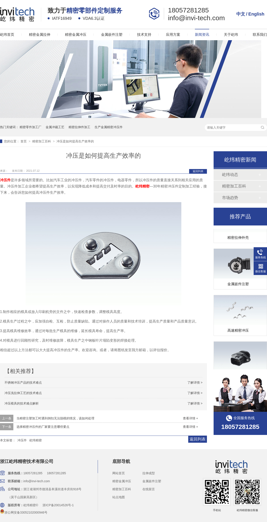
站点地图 (118, 497)
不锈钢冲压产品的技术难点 (23, 382)
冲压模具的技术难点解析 (21, 403)
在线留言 (148, 489)
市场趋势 (230, 197)
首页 (24, 141)
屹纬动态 (230, 174)
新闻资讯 (202, 34)
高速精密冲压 (238, 331)
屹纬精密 (142, 186)
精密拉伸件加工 (79, 127)
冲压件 (5, 180)
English (256, 14)
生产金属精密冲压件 (109, 127)
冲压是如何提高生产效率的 (75, 141)
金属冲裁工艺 (55, 127)
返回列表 (198, 171)
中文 (240, 14)
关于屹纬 (231, 34)
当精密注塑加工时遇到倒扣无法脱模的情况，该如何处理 (55, 418)
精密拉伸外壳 (238, 238)
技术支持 (144, 34)
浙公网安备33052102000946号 (23, 512)
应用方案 (173, 34)
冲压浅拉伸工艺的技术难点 (23, 393)
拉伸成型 (148, 473)
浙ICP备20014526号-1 (58, 505)
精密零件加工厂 (30, 127)
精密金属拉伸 (39, 34)
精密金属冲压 (75, 34)
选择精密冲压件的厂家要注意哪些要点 (42, 426)
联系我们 (260, 34)
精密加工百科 (42, 141)
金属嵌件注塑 (111, 34)
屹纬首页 (7, 34)
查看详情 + (190, 418)
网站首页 (118, 473)
